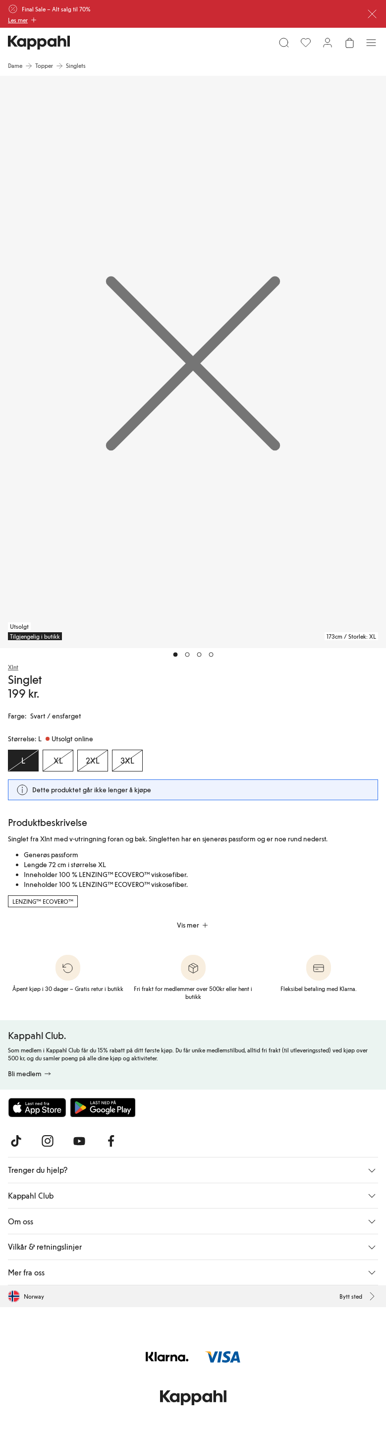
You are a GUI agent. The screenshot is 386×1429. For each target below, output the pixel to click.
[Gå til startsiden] (39, 43)
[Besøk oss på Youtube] (79, 1141)
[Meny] (371, 43)
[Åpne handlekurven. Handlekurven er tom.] (349, 43)
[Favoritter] (306, 43)
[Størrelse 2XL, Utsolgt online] (92, 760)
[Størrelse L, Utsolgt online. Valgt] (23, 760)
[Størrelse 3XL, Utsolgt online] (127, 760)
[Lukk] (372, 14)
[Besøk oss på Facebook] (111, 1141)
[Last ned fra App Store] (37, 1107)
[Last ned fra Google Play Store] (103, 1107)
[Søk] (284, 43)
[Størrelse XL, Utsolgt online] (58, 760)
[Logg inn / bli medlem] (327, 43)
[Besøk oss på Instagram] (47, 1141)
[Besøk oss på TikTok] (16, 1141)
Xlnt (13, 666)
